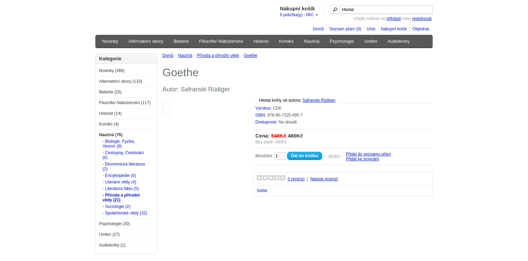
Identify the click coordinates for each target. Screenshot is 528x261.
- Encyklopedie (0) (119, 175)
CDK (277, 108)
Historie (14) (110, 113)
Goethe (250, 55)
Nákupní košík (394, 29)
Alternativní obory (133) (120, 81)
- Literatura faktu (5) (121, 188)
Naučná (311, 41)
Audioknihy (399, 41)
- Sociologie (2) (116, 206)
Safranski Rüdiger (319, 100)
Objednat (420, 29)
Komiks (286, 41)
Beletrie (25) (110, 92)
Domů (318, 29)
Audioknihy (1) (112, 245)
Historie (260, 41)
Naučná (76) (111, 134)
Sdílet (262, 190)
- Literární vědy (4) (119, 182)
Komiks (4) (109, 124)
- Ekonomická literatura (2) (124, 166)
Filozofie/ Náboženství (221, 41)
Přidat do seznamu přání (368, 154)
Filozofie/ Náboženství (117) (124, 102)
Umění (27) (109, 234)
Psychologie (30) (114, 223)
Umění (370, 41)
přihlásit (394, 18)
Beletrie (181, 41)
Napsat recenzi (324, 179)
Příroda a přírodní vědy (218, 55)
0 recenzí (296, 179)
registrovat (422, 18)
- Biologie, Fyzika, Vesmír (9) (119, 144)
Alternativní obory (145, 41)
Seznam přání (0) (345, 29)
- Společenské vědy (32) (125, 213)
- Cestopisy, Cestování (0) (123, 155)
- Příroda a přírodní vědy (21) (121, 197)
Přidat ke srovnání (362, 159)
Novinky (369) (112, 70)
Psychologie (342, 41)
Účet (371, 29)
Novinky (110, 41)
